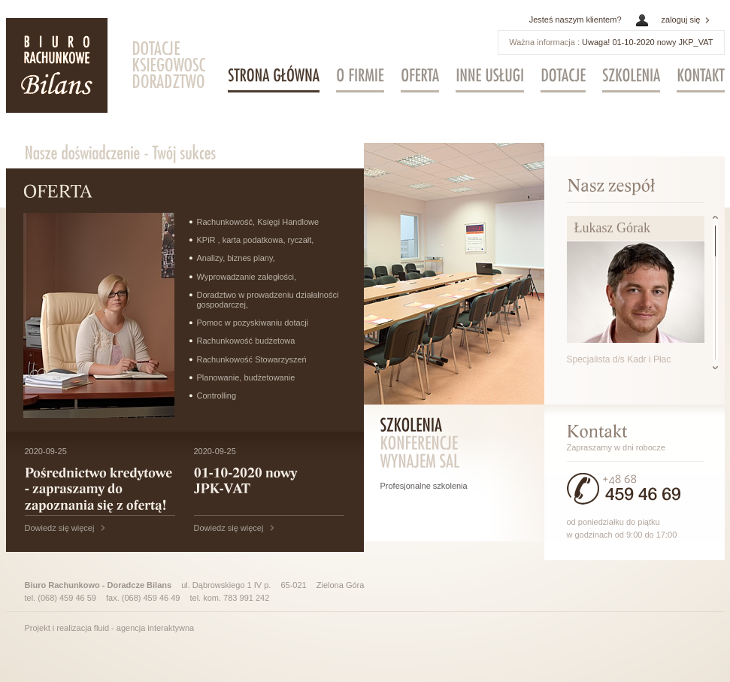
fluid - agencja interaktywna (144, 627)
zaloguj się (681, 19)
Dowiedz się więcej (60, 527)
